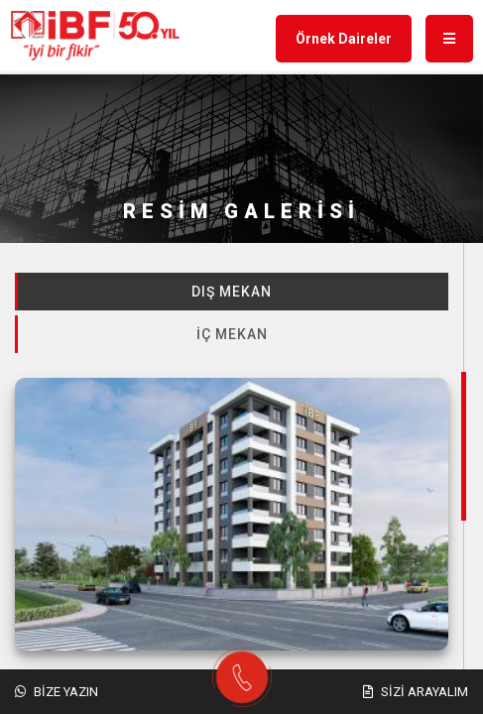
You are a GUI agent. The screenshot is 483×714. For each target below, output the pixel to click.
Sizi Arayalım (415, 691)
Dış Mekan (231, 291)
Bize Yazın (56, 691)
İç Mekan (232, 334)
